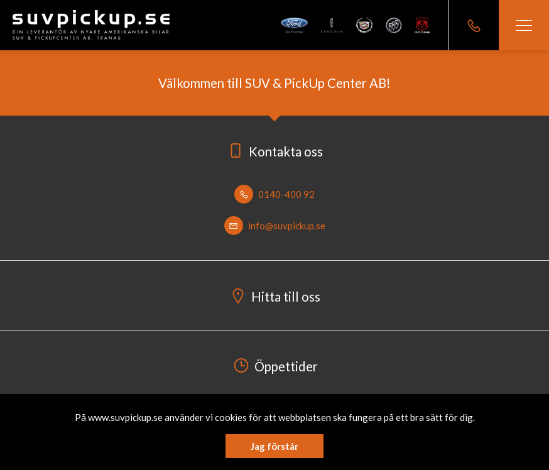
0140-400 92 (274, 194)
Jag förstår (274, 446)
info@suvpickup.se (274, 225)
